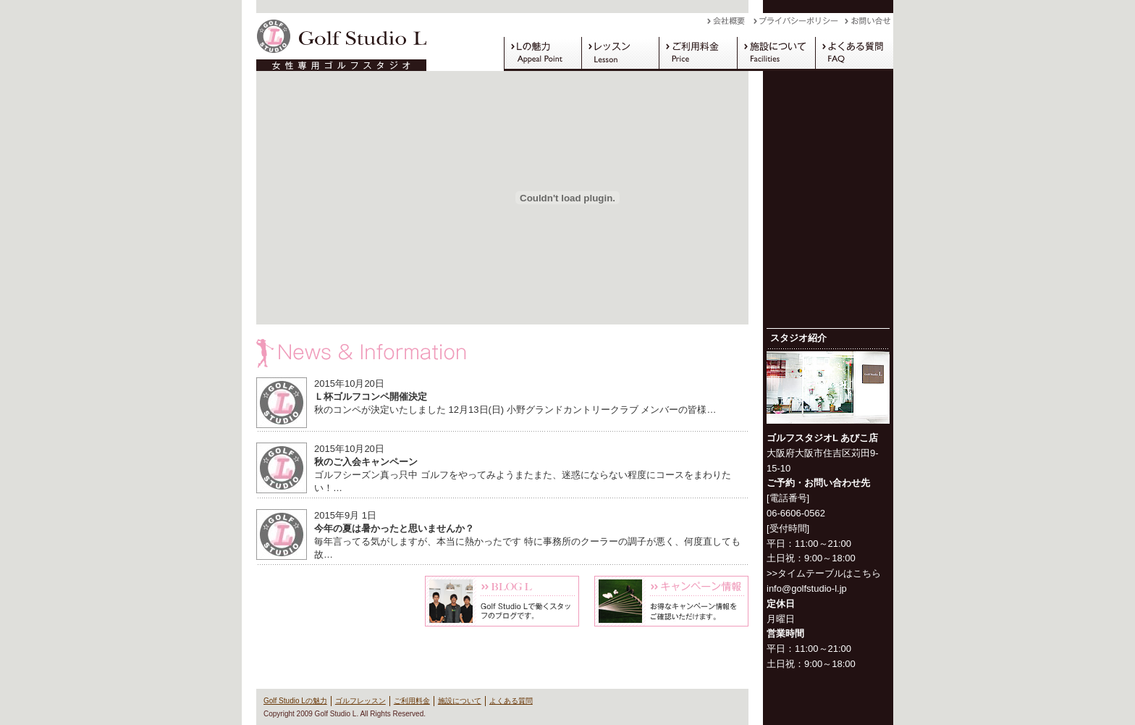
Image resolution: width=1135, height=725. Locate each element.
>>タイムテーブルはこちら (824, 573)
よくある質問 (854, 53)
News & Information (502, 353)
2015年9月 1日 (345, 515)
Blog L (502, 601)
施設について (776, 53)
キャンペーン (671, 601)
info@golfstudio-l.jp (807, 588)
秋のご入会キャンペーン (366, 461)
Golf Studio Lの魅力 (542, 53)
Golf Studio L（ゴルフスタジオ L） (336, 42)
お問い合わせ (869, 24)
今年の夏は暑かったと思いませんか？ (394, 528)
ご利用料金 (698, 53)
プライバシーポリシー (799, 24)
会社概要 (730, 24)
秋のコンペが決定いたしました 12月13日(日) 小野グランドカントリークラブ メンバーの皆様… (515, 409)
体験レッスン (333, 601)
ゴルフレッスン (620, 53)
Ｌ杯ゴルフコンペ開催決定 (370, 396)
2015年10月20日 (349, 383)
